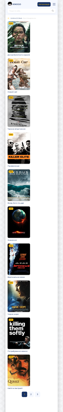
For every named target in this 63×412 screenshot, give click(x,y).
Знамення (12, 240)
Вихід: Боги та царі (16, 203)
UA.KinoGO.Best (16, 18)
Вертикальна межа (16, 277)
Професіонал (13, 166)
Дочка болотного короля (19, 55)
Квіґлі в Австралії (15, 388)
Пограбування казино (18, 351)
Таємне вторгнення (16, 129)
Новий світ (12, 92)
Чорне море (13, 314)
